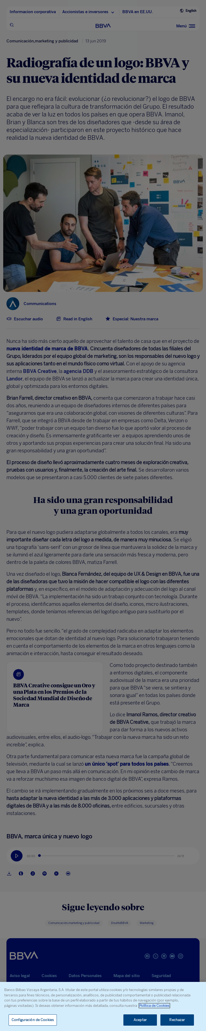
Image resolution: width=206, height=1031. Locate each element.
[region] (103, 1006)
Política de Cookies (154, 1006)
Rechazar (177, 1020)
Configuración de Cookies (33, 1020)
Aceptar (140, 1020)
